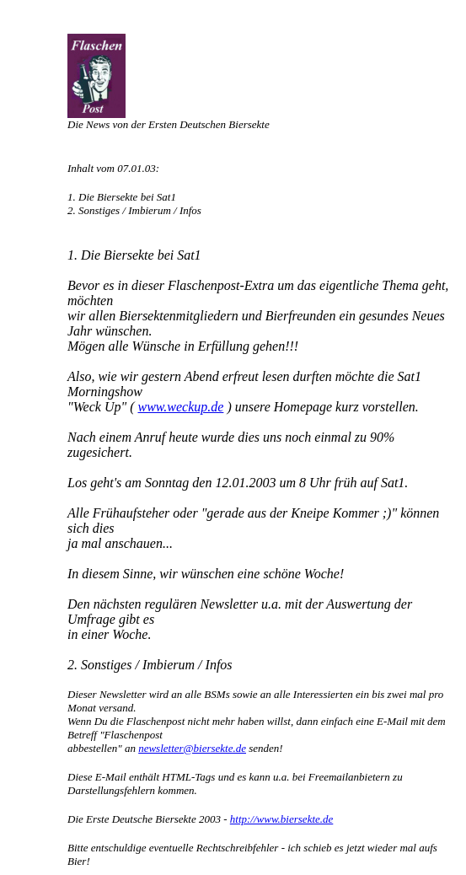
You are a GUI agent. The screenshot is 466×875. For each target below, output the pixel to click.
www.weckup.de (180, 407)
